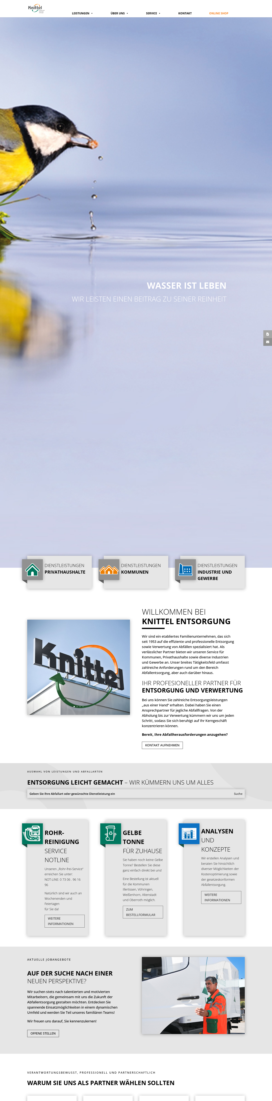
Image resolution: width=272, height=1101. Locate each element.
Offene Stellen (43, 1033)
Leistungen (82, 13)
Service (153, 13)
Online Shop (218, 13)
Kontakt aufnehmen (162, 745)
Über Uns (120, 13)
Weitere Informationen (61, 921)
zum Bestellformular (140, 912)
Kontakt (185, 13)
